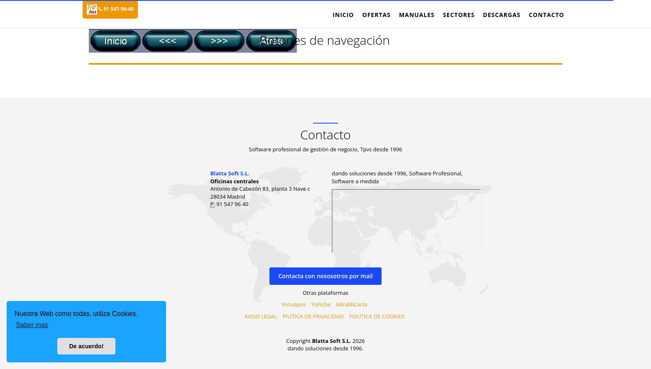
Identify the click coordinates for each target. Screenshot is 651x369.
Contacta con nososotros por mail (325, 276)
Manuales (417, 15)
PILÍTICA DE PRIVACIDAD (313, 316)
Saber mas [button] (32, 324)
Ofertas (376, 15)
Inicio (343, 15)
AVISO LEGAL (261, 316)
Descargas (501, 15)
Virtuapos (294, 304)
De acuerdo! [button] (86, 346)
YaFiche (320, 304)
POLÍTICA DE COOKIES (376, 316)
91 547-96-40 (116, 8)
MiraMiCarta (351, 304)
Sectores (459, 15)
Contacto (546, 15)
